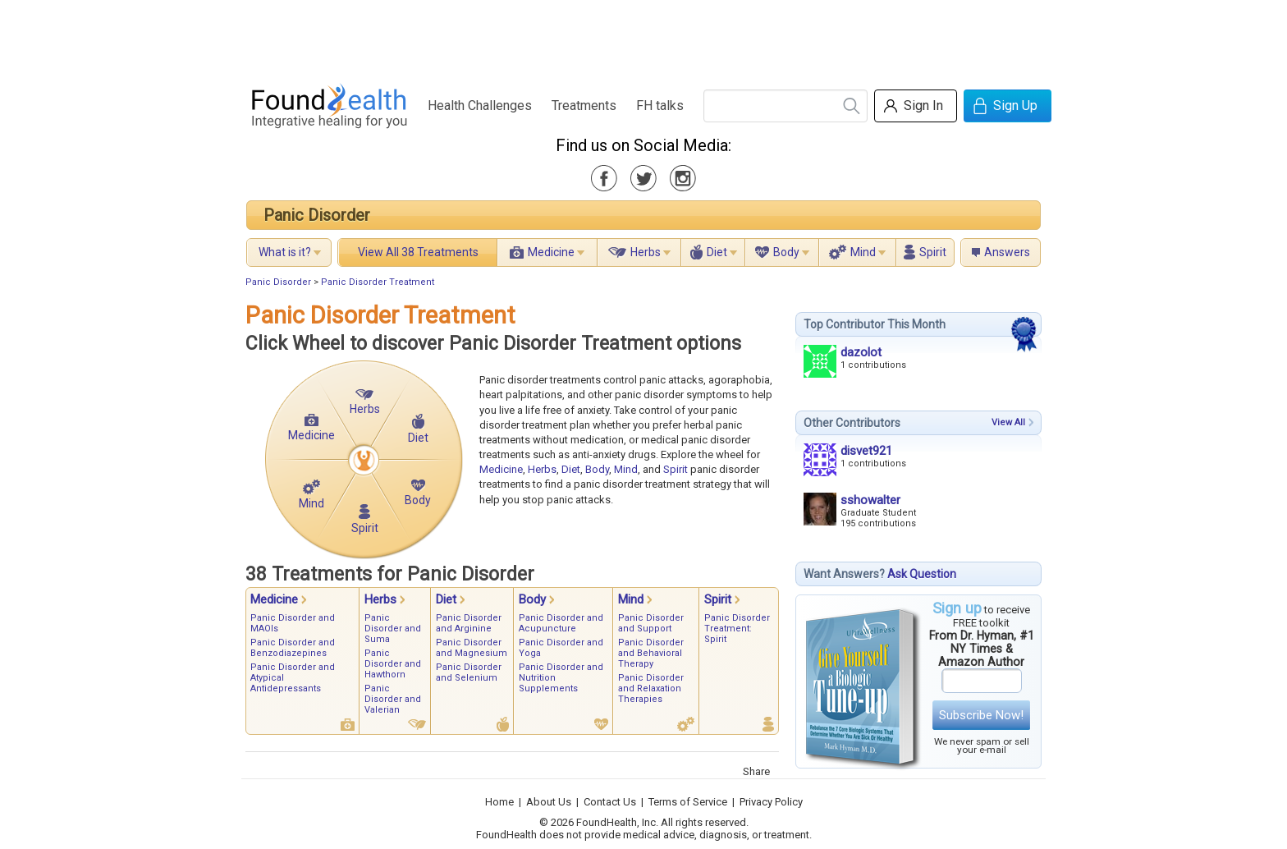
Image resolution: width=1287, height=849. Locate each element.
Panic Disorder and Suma (392, 629)
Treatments (584, 105)
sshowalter (870, 500)
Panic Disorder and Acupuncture (561, 623)
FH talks (660, 105)
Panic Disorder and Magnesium (471, 648)
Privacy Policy (771, 802)
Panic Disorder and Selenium (469, 672)
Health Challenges (480, 105)
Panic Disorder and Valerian (392, 699)
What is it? (285, 252)
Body (786, 252)
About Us (548, 802)
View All (1008, 422)
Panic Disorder (316, 215)
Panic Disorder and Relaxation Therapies (651, 688)
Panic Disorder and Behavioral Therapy (651, 653)
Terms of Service (687, 802)
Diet (717, 252)
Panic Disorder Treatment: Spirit (737, 629)
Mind (863, 252)
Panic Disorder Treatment (377, 282)
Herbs (645, 252)
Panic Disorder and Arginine (469, 623)
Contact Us (610, 802)
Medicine (551, 252)
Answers (1007, 252)
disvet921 (866, 450)
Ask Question (921, 574)
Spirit (932, 252)
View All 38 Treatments (418, 252)
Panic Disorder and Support (651, 623)
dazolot (861, 352)
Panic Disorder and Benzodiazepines (292, 648)
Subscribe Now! (981, 715)
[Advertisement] (642, 37)
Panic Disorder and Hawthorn (392, 664)
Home (499, 802)
